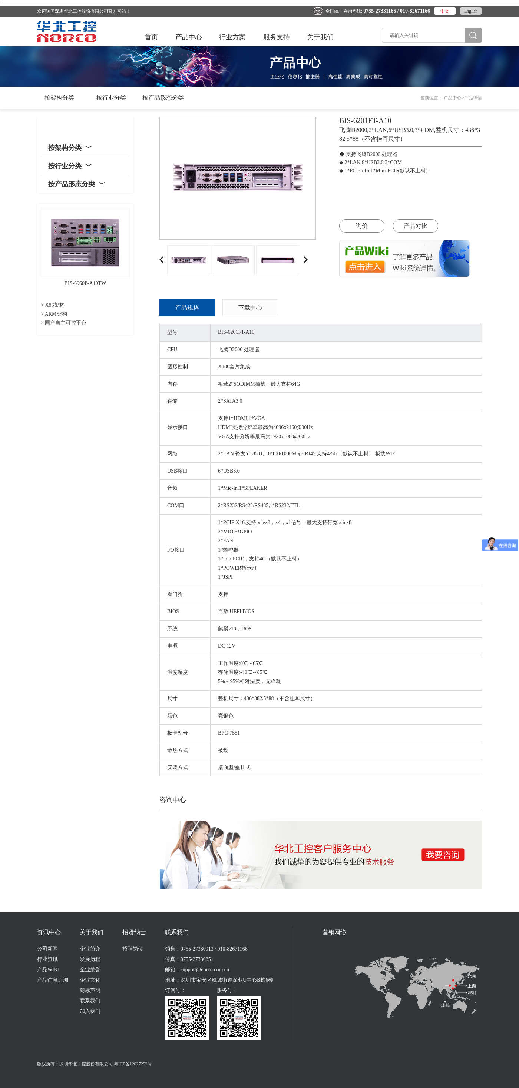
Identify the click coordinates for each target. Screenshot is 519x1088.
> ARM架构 (54, 314)
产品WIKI (48, 969)
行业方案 (232, 37)
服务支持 (276, 37)
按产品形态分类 (163, 97)
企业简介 (90, 949)
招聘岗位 (132, 949)
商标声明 (90, 990)
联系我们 (90, 1001)
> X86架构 (53, 305)
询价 (362, 226)
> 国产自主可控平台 (63, 323)
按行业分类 (111, 97)
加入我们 (90, 1011)
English (471, 11)
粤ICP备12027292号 (133, 1064)
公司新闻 (47, 949)
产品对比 (415, 226)
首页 (151, 37)
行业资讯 (47, 959)
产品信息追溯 (52, 980)
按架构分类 (59, 97)
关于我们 (320, 37)
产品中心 (188, 37)
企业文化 (90, 980)
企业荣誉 (90, 969)
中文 (444, 11)
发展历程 (90, 959)
